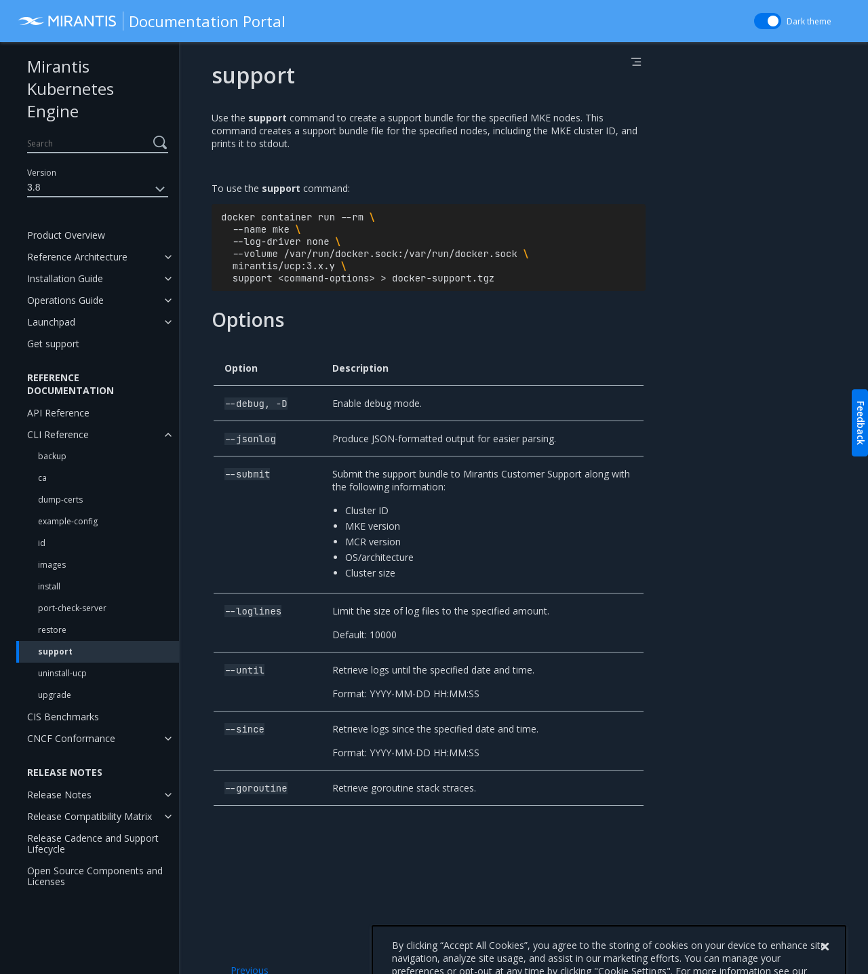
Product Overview (66, 235)
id (41, 543)
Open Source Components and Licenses (95, 876)
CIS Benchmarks (63, 716)
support (55, 651)
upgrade (54, 695)
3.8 (97, 189)
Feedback (860, 423)
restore (52, 630)
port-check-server (72, 608)
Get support (53, 343)
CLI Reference (58, 434)
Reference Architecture (77, 256)
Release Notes (59, 794)
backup (52, 456)
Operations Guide (65, 300)
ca (42, 478)
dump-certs (60, 499)
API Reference (58, 412)
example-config (68, 521)
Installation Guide (65, 278)
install (49, 586)
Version (41, 172)
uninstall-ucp (62, 673)
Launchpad (51, 321)
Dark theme (809, 21)
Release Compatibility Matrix (89, 816)
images (52, 564)
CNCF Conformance (71, 738)
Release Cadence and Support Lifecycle (93, 843)
